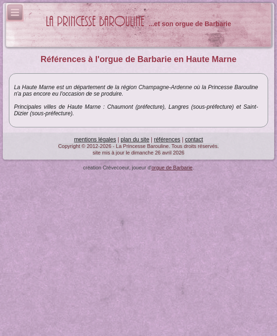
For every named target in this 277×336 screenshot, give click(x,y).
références (167, 139)
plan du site (135, 139)
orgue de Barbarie (171, 167)
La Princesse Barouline (95, 22)
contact (194, 139)
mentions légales (95, 139)
